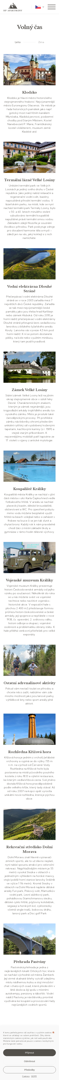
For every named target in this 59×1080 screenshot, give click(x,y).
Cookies (26, 1076)
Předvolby (29, 1069)
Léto (18, 42)
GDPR (34, 1076)
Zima (41, 42)
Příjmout (29, 1052)
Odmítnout (29, 1061)
